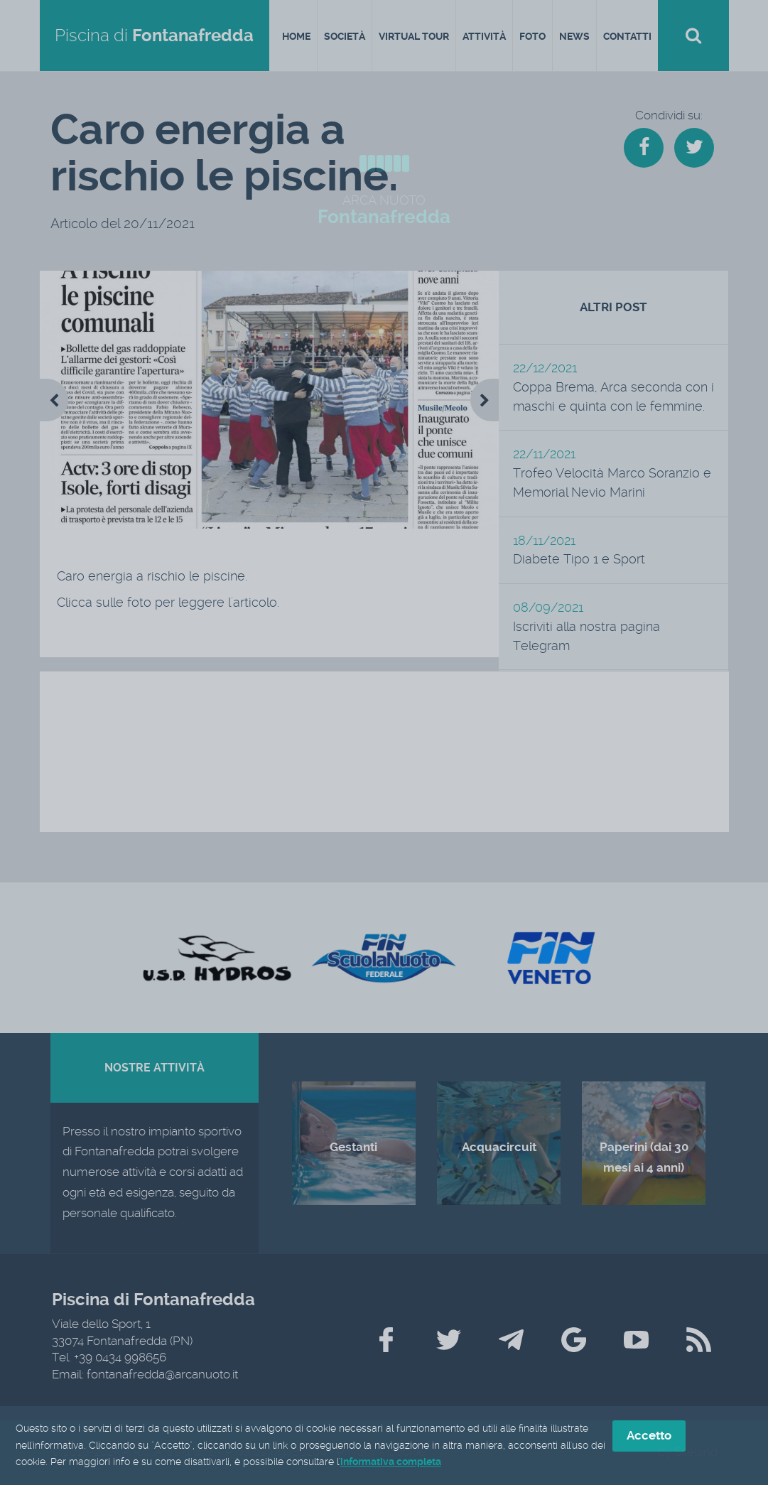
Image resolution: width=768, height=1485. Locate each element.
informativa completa (390, 1463)
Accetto (649, 1436)
